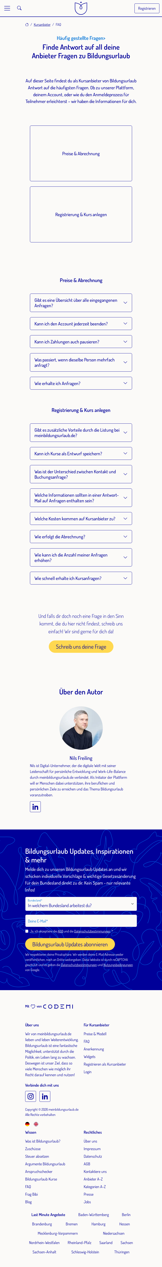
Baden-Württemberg (93, 1214)
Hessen (124, 1223)
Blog (28, 1201)
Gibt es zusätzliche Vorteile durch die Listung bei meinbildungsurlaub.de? (76, 432)
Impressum (92, 1148)
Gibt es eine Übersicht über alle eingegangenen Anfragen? (75, 302)
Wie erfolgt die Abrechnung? (59, 536)
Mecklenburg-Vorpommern (58, 1233)
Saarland (106, 1242)
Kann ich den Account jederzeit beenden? (71, 324)
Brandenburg (42, 1223)
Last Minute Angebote (48, 1214)
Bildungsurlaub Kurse (41, 1179)
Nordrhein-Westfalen (44, 1242)
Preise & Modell (95, 1033)
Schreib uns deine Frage (81, 646)
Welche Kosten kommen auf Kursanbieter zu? (74, 518)
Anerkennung (94, 1049)
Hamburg (98, 1223)
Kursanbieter (42, 24)
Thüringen (121, 1251)
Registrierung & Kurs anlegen (81, 214)
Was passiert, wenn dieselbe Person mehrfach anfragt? (74, 362)
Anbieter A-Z (93, 1179)
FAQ (87, 1041)
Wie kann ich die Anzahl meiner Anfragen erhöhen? (71, 557)
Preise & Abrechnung (81, 153)
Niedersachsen (113, 1233)
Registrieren (147, 8)
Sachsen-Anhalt (44, 1251)
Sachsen (127, 1242)
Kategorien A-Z (95, 1186)
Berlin (126, 1214)
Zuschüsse (33, 1148)
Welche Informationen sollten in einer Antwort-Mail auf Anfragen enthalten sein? (76, 497)
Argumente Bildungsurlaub (45, 1163)
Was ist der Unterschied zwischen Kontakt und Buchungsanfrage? (75, 474)
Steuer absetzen (37, 1156)
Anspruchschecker (38, 1171)
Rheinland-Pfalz (79, 1242)
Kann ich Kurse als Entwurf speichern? (68, 453)
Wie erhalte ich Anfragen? (57, 383)
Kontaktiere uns (95, 1171)
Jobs (87, 1201)
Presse (88, 1194)
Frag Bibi (31, 1194)
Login (88, 1071)
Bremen (72, 1223)
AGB (60, 931)
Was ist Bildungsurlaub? (42, 1141)
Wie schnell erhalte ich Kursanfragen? (67, 578)
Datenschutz (93, 1156)
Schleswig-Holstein (85, 1251)
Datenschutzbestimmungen (92, 931)
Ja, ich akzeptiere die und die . (70, 931)
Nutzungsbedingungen (118, 965)
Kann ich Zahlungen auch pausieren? (66, 342)
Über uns (90, 1141)
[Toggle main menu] (7, 8)
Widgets (89, 1056)
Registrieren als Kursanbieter (105, 1064)
